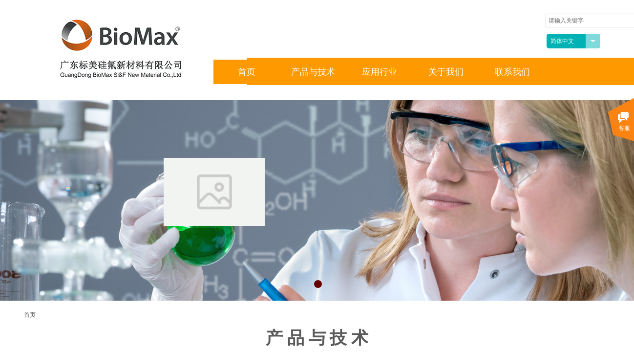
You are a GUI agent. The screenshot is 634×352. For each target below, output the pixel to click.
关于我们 (446, 72)
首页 (30, 314)
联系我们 (512, 72)
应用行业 (379, 72)
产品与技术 (313, 72)
